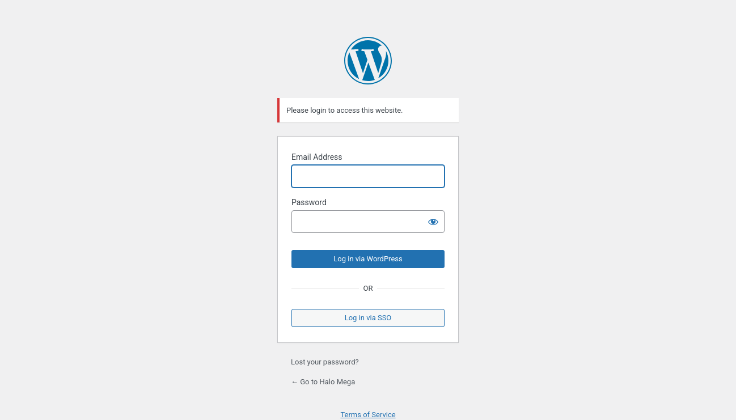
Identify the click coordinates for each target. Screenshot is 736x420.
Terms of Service (367, 414)
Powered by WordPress (368, 60)
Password (309, 202)
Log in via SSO (368, 317)
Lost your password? (325, 362)
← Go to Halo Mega (323, 381)
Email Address (316, 157)
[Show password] (433, 221)
